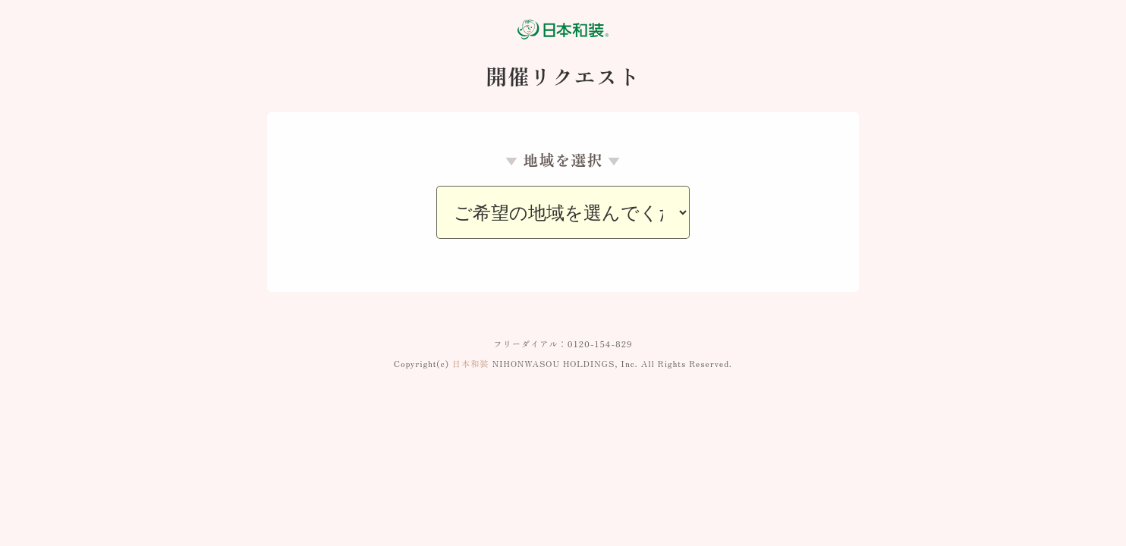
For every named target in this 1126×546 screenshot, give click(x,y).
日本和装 (470, 363)
